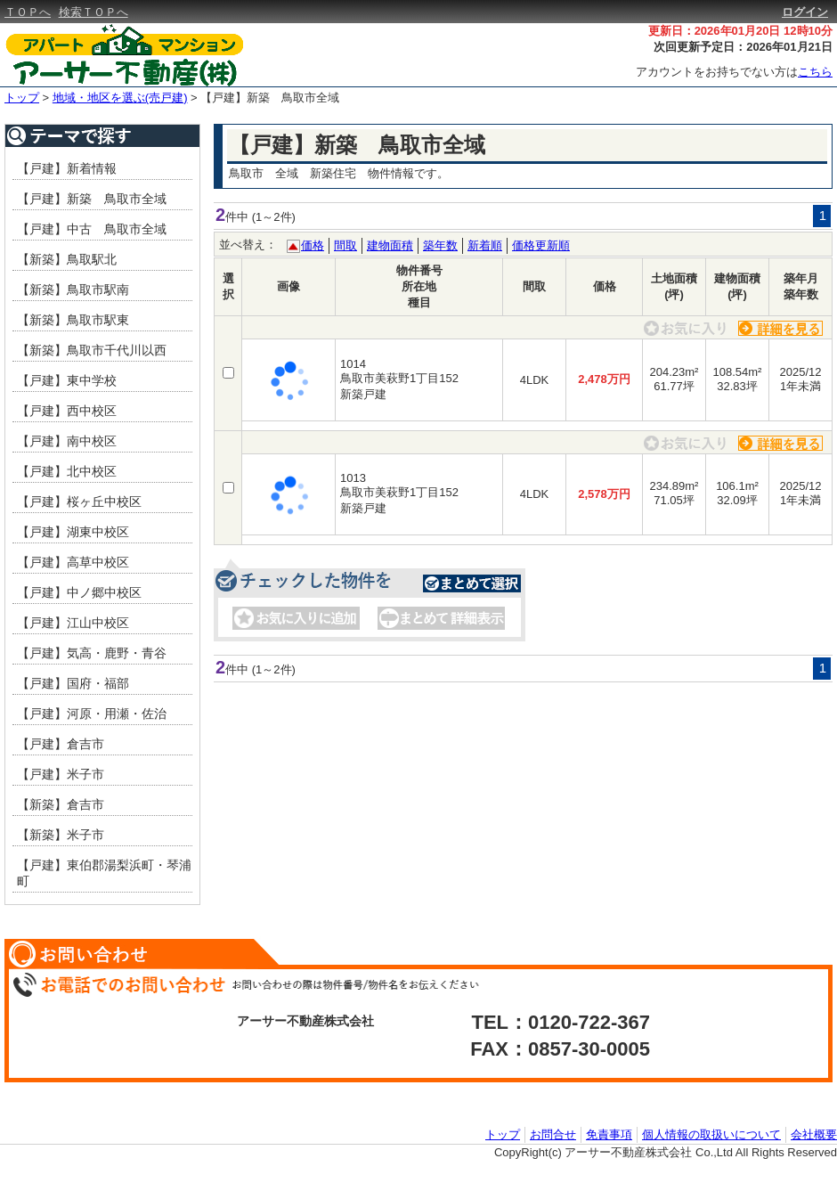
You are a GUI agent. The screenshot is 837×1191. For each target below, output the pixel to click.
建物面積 (390, 245)
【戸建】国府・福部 (73, 683)
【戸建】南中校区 (67, 441)
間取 (345, 245)
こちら (815, 71)
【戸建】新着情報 (67, 168)
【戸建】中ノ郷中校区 (79, 592)
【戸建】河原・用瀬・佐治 (92, 713)
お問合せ (553, 1134)
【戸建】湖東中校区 (73, 532)
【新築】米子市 (60, 835)
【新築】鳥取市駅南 (73, 289)
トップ (21, 97)
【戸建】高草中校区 (73, 562)
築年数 (440, 245)
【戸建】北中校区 (67, 471)
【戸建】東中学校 (67, 380)
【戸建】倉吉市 (60, 744)
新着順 (484, 245)
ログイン (805, 12)
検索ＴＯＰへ (93, 12)
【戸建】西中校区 (67, 411)
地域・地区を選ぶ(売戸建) (120, 97)
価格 (312, 245)
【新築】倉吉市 (60, 804)
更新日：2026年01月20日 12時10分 (740, 30)
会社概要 (814, 1134)
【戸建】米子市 (60, 774)
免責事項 (609, 1134)
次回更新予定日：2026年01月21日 (743, 46)
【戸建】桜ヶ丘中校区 (79, 501)
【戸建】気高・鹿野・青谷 (92, 653)
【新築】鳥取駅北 (67, 259)
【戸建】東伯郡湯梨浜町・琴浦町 (104, 873)
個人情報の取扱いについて (711, 1134)
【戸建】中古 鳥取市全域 (92, 229)
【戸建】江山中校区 (73, 623)
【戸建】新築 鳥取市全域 (269, 97)
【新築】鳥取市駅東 (73, 320)
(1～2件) (274, 217)
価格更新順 (541, 245)
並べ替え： (248, 244)
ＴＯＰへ (27, 12)
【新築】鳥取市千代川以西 (92, 350)
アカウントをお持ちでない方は (734, 71)
